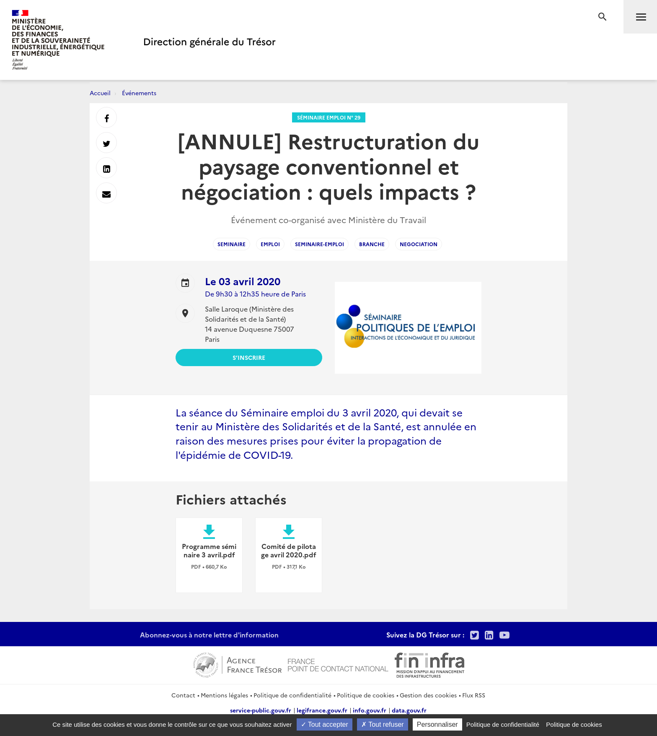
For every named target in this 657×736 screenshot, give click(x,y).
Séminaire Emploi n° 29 (328, 117)
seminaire (231, 243)
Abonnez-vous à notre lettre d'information (209, 634)
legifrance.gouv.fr (322, 710)
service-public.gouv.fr (260, 710)
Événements (139, 92)
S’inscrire (249, 357)
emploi (270, 243)
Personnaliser (437, 724)
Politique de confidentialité (292, 695)
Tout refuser (382, 724)
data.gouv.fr (409, 710)
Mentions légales (224, 695)
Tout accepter (324, 724)
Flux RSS (473, 695)
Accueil (100, 92)
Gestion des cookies (428, 695)
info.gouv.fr (369, 710)
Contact (183, 695)
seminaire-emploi (319, 243)
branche (372, 243)
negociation (418, 243)
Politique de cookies (365, 695)
